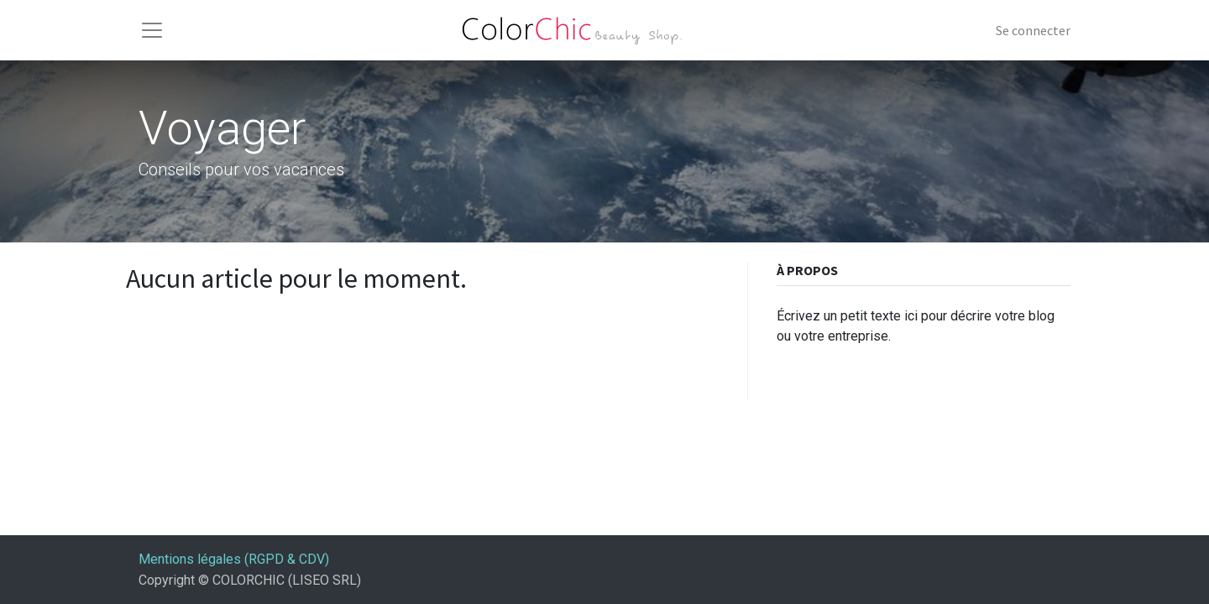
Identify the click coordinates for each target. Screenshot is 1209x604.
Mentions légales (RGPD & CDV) (234, 559)
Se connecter (1033, 30)
